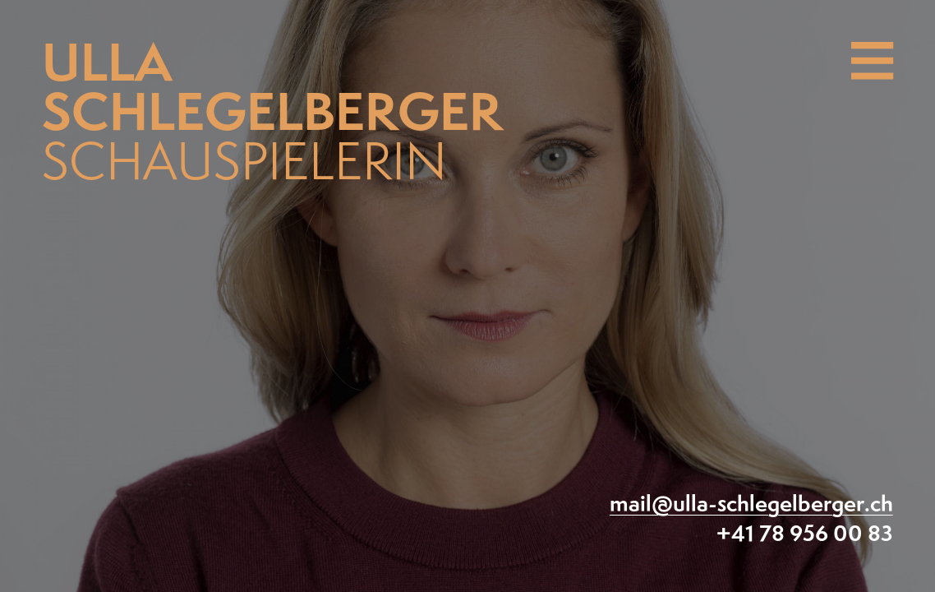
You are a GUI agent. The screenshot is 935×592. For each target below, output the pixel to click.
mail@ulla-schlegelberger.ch (751, 504)
